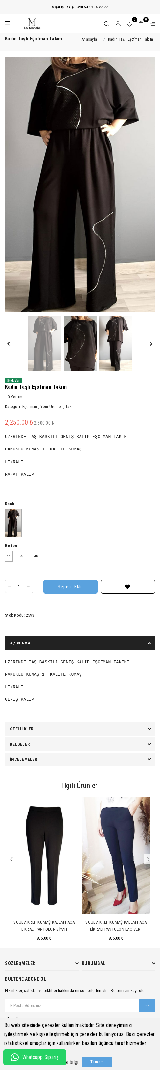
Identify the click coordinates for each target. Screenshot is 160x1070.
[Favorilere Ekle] (128, 587)
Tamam (97, 1061)
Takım (70, 406)
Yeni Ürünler (51, 406)
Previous (11, 859)
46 (22, 556)
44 (9, 556)
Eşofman (29, 406)
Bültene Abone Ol (25, 979)
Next (148, 859)
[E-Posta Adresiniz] (72, 1005)
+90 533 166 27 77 (92, 7)
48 (36, 556)
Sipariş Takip (62, 7)
